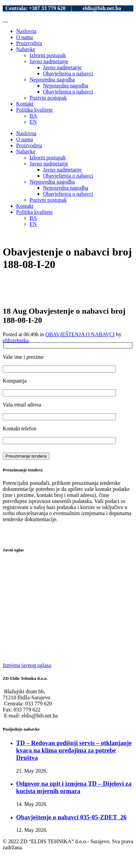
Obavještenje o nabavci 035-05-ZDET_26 (71, 817)
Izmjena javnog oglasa (27, 665)
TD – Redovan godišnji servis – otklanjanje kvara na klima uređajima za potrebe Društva (74, 750)
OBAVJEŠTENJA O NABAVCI (80, 334)
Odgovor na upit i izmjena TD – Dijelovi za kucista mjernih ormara (73, 787)
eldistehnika (16, 340)
